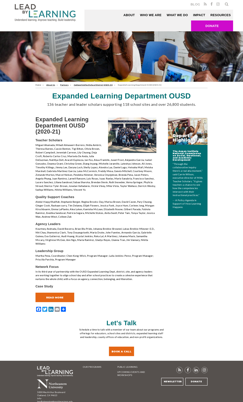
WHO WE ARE (151, 15)
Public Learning (127, 367)
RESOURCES (220, 15)
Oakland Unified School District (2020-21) (93, 85)
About (129, 15)
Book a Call (122, 351)
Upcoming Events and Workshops (131, 373)
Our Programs (92, 367)
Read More (55, 297)
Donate (212, 26)
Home (38, 85)
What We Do (177, 15)
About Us (50, 85)
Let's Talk (121, 323)
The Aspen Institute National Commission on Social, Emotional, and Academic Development (187, 155)
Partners (64, 85)
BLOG (195, 4)
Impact (199, 15)
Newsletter (173, 381)
